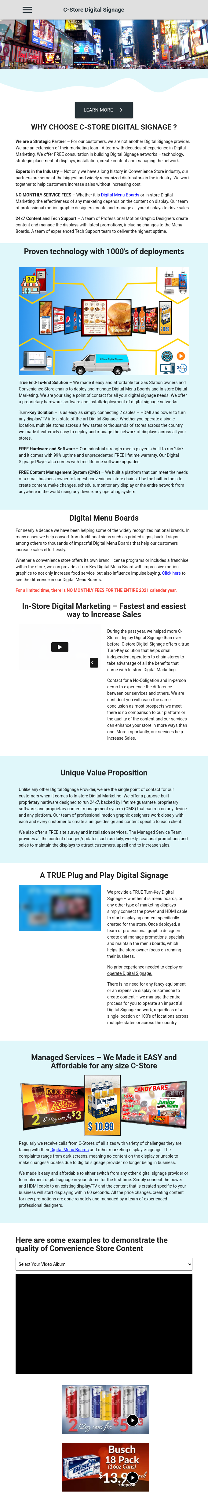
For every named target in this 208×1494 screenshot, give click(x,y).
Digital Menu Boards (120, 194)
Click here (171, 573)
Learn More (104, 110)
